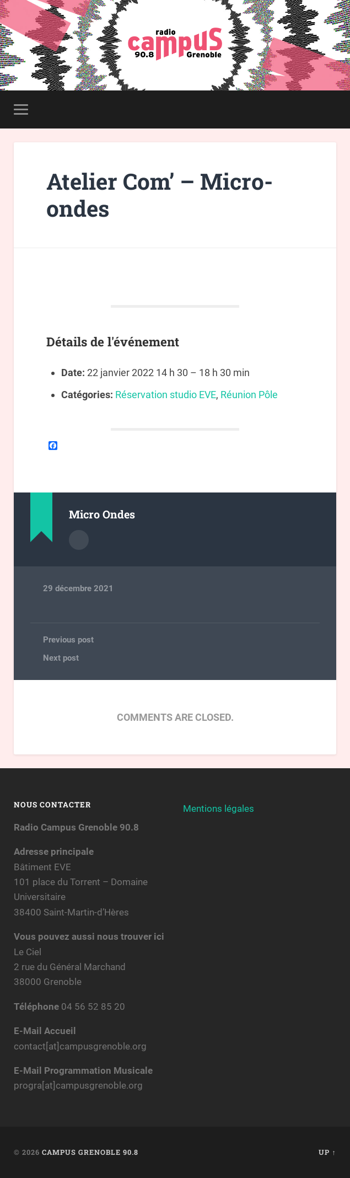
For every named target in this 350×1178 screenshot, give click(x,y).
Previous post (68, 640)
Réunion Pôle (249, 394)
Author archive (79, 540)
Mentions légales (218, 808)
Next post (61, 658)
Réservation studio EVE (165, 394)
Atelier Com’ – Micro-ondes (159, 195)
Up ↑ (327, 1152)
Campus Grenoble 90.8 (90, 1152)
